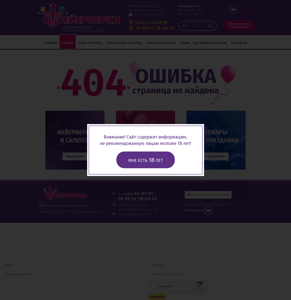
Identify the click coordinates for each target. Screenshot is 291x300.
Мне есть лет (145, 159)
